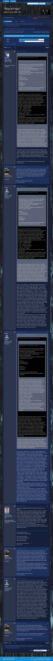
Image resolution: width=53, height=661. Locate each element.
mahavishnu (8, 186)
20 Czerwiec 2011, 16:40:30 (21, 505)
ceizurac (7, 505)
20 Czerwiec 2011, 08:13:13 (21, 51)
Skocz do (31, 650)
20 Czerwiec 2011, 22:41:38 (21, 578)
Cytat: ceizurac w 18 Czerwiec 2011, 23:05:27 (28, 61)
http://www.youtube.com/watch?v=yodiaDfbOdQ (26, 524)
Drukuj (47, 47)
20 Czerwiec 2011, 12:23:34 (21, 166)
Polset (6, 51)
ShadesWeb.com (12, 659)
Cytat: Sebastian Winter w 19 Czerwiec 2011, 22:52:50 (28, 54)
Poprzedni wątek (37, 32)
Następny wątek (45, 32)
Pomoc (38, 658)
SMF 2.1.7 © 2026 (6, 658)
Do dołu (5, 47)
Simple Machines (12, 658)
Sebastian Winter (9, 166)
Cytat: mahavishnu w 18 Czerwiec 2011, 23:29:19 (28, 57)
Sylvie (41, 24)
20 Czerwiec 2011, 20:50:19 (21, 548)
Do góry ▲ (48, 658)
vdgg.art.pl (35, 17)
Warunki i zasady (43, 658)
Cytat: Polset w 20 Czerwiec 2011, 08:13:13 (26, 334)
